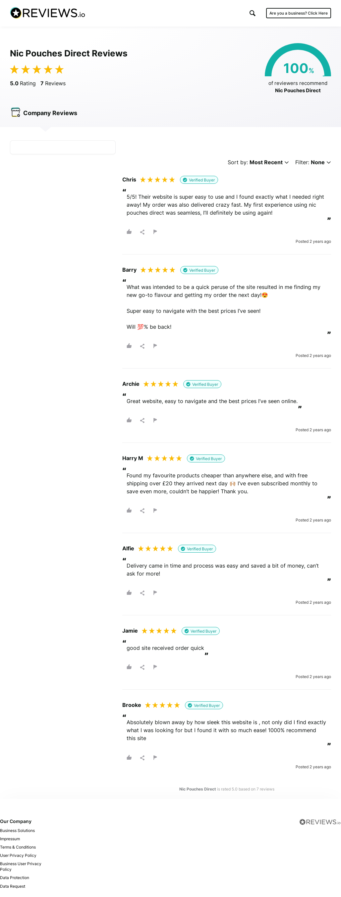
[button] (252, 13)
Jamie (130, 631)
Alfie (128, 548)
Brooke (131, 705)
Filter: (313, 162)
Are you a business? (298, 13)
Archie (131, 383)
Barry (129, 269)
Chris (129, 179)
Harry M (132, 458)
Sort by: (258, 162)
